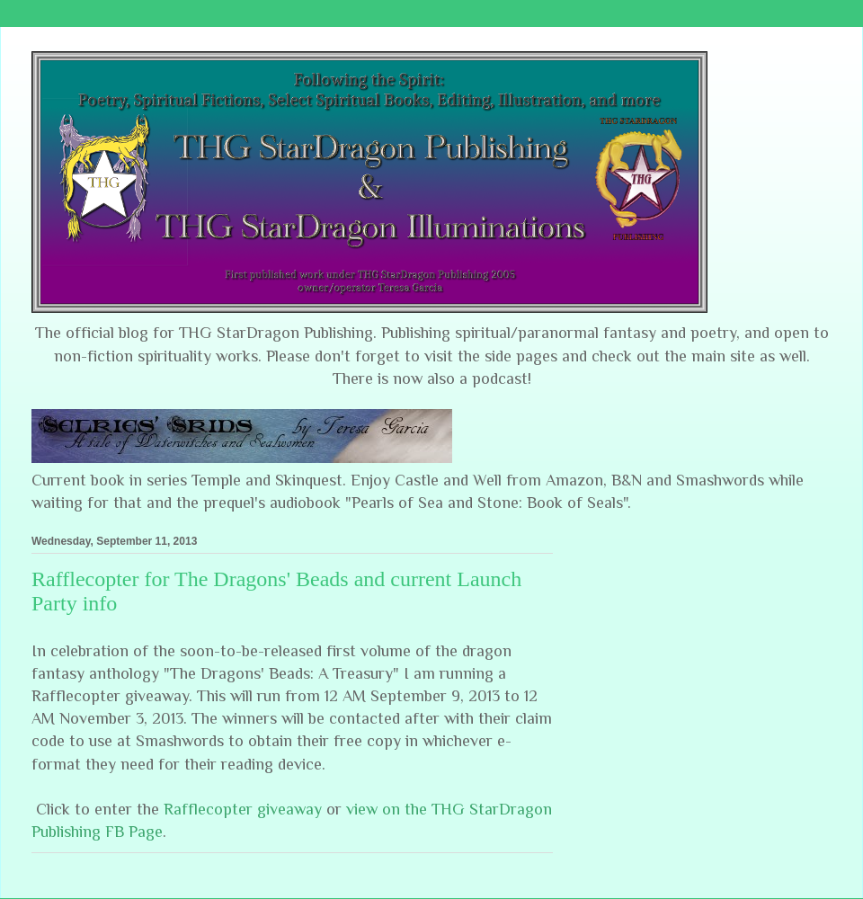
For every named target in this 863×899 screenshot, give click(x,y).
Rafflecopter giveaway (243, 809)
